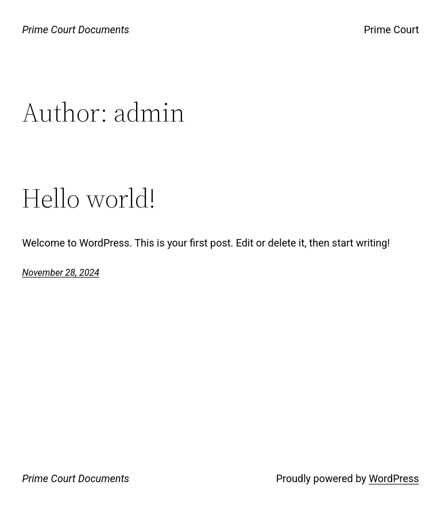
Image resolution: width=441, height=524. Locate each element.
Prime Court (391, 30)
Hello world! (89, 198)
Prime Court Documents (75, 30)
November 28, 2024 (60, 272)
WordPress (394, 478)
